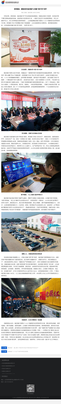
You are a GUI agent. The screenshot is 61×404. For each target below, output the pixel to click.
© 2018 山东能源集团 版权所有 (19, 397)
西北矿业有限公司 (6, 368)
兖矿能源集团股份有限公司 (8, 363)
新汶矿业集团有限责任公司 (8, 365)
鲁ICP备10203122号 (31, 397)
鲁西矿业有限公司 (6, 371)
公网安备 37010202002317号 (42, 397)
